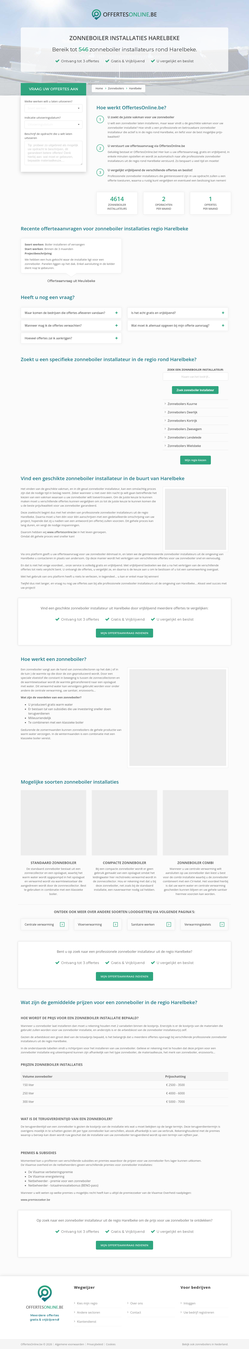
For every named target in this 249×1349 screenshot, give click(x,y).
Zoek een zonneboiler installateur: (195, 369)
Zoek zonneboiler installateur (195, 390)
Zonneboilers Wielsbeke (184, 446)
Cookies (111, 1344)
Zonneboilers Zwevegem (185, 429)
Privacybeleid (95, 1344)
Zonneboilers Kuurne (182, 404)
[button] (71, 312)
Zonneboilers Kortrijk (182, 420)
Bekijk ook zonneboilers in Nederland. (205, 1344)
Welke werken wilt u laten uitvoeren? (48, 101)
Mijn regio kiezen (195, 460)
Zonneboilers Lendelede (184, 437)
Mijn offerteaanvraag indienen (124, 633)
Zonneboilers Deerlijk (182, 412)
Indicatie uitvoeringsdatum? (42, 117)
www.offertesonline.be (62, 532)
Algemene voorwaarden (69, 1344)
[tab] (71, 312)
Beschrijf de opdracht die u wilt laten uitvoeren (48, 136)
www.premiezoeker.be (35, 1199)
